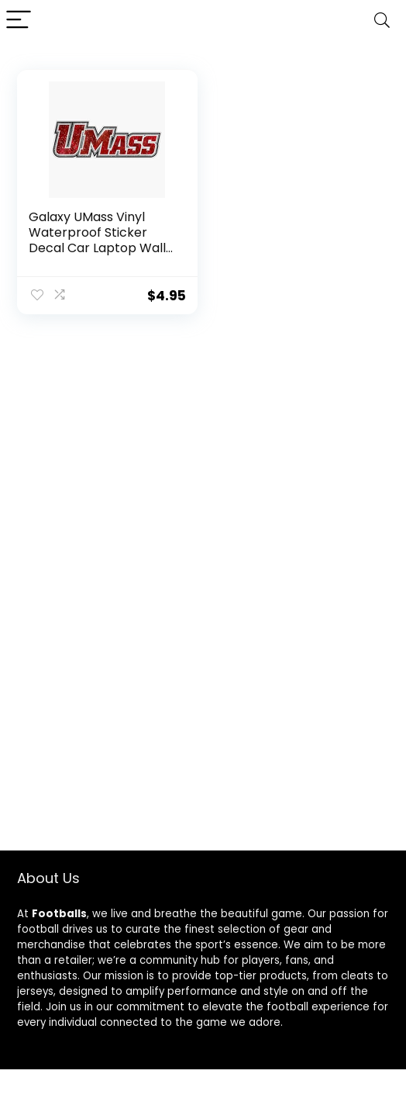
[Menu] (18, 20)
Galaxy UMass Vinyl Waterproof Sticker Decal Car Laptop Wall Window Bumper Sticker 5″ (97, 248)
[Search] (382, 20)
